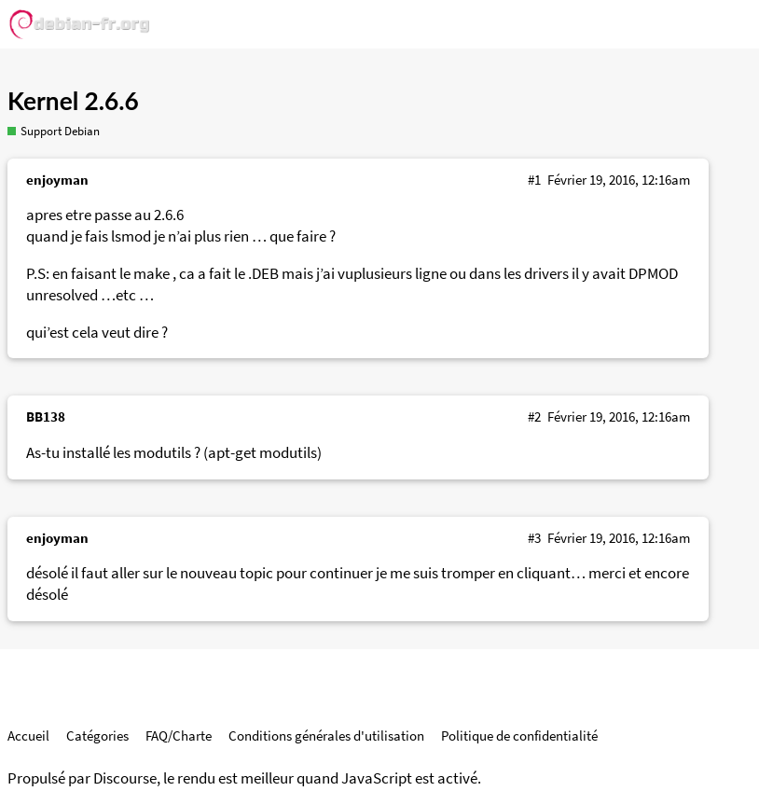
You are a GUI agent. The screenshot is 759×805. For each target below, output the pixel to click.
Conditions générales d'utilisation (326, 735)
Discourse (125, 778)
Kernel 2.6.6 (73, 101)
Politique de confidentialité (519, 735)
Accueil (28, 735)
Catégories (97, 735)
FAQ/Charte (178, 735)
